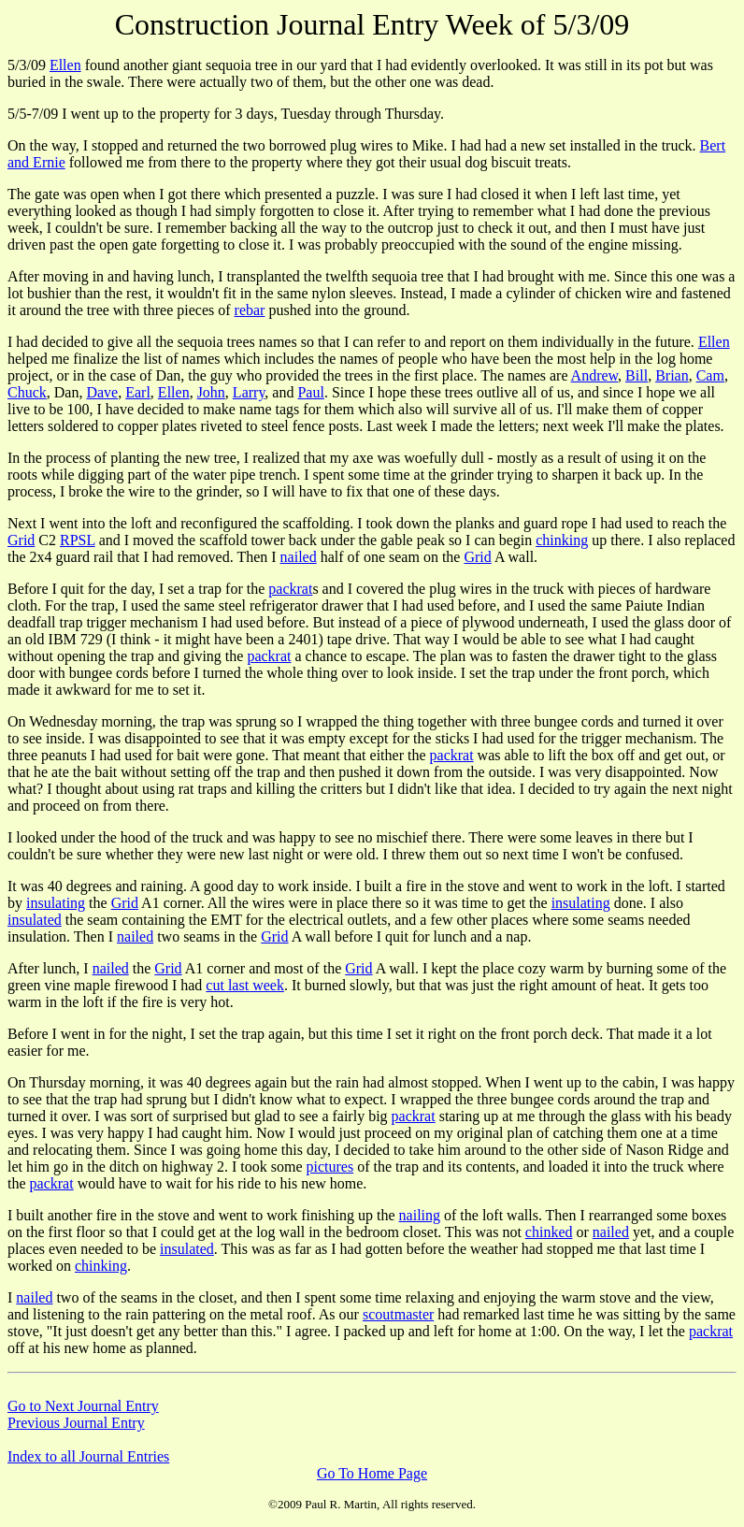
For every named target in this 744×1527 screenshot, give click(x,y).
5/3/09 (28, 65)
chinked (549, 1232)
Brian (672, 375)
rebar (250, 310)
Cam (710, 375)
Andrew (595, 375)
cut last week (245, 985)
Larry (249, 392)
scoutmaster (398, 1314)
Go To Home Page (372, 1473)
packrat (290, 589)
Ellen (65, 65)
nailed (298, 557)
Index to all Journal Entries (88, 1456)
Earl (137, 392)
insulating (55, 903)
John (211, 392)
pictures (330, 1166)
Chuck (27, 392)
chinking (562, 540)
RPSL (77, 540)
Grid (21, 540)
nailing (419, 1215)
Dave (102, 392)
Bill (636, 375)
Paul (310, 392)
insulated (34, 920)
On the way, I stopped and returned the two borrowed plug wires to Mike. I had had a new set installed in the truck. (353, 145)
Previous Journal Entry (76, 1423)
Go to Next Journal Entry (83, 1406)
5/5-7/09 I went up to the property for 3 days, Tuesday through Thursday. (225, 114)
